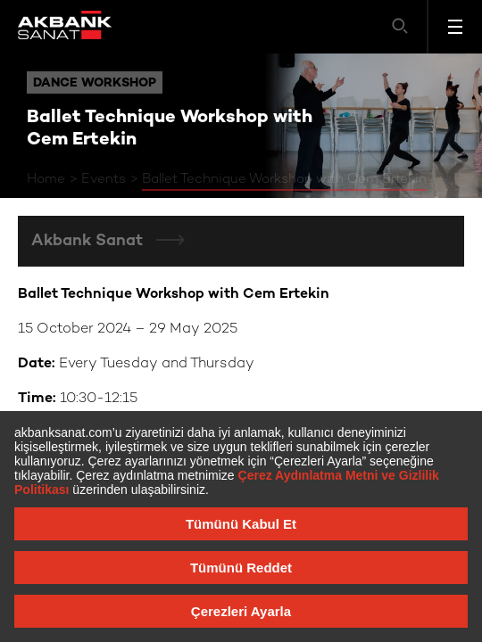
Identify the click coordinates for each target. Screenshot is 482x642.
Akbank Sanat (89, 241)
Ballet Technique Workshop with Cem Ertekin (284, 179)
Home (46, 179)
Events (103, 179)
